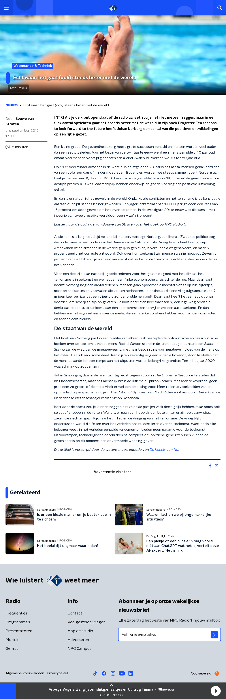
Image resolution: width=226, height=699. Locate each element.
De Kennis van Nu (164, 449)
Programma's (18, 622)
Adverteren (78, 640)
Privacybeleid (57, 673)
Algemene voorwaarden (25, 673)
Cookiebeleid (201, 673)
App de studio (80, 631)
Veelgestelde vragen (86, 622)
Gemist (12, 649)
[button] (216, 691)
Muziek (12, 640)
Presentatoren (19, 631)
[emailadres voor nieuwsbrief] (169, 634)
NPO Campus (79, 649)
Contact (75, 613)
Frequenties (16, 613)
